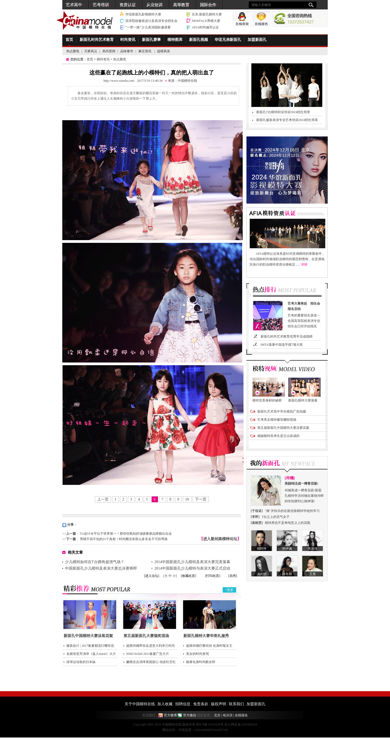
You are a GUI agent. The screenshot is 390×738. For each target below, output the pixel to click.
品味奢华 (126, 51)
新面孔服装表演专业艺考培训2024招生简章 (287, 120)
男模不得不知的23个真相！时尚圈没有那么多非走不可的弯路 (124, 539)
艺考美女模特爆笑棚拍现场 (276, 420)
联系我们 (236, 704)
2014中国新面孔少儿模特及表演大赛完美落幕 (192, 562)
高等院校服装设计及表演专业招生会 (151, 21)
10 (187, 499)
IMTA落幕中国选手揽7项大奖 (282, 345)
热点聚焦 (72, 51)
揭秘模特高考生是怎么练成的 (278, 436)
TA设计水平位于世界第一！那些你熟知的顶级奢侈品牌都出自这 (126, 533)
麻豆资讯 (145, 51)
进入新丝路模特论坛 (220, 539)
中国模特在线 (187, 81)
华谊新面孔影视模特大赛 (143, 14)
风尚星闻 (108, 51)
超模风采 (163, 51)
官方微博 (170, 715)
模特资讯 (103, 59)
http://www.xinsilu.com (118, 81)
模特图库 (175, 40)
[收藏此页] (188, 576)
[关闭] (232, 576)
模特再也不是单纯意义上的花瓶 (287, 523)
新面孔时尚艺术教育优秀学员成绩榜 (287, 336)
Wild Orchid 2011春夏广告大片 (147, 654)
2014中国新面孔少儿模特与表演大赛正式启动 (192, 568)
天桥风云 (90, 51)
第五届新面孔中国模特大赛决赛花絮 (283, 428)
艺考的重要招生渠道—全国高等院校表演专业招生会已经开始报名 (305, 314)
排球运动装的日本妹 (81, 662)
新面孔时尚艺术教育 (97, 40)
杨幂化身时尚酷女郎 (200, 662)
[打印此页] (212, 576)
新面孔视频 (198, 40)
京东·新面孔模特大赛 (207, 14)
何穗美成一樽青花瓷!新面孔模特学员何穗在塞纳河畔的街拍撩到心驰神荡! (304, 492)
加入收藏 (165, 704)
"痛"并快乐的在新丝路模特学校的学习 (292, 511)
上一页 (103, 499)
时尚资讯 (127, 40)
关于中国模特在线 (140, 704)
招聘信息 (182, 704)
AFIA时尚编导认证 (205, 27)
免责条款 (200, 704)
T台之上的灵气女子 (276, 517)
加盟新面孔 (257, 40)
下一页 (200, 499)
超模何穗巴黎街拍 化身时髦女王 (209, 646)
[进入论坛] (151, 576)
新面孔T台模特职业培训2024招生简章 (283, 112)
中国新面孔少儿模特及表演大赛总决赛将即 (101, 568)
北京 (217, 715)
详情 (304, 264)
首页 (69, 40)
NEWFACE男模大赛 (206, 21)
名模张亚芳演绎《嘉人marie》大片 (91, 654)
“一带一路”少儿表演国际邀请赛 (148, 27)
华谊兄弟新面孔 (227, 40)
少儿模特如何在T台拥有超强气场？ (94, 562)
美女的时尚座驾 (197, 654)
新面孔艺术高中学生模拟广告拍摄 (281, 411)
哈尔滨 (228, 715)
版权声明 (218, 704)
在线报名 (241, 715)
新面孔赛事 (151, 40)
